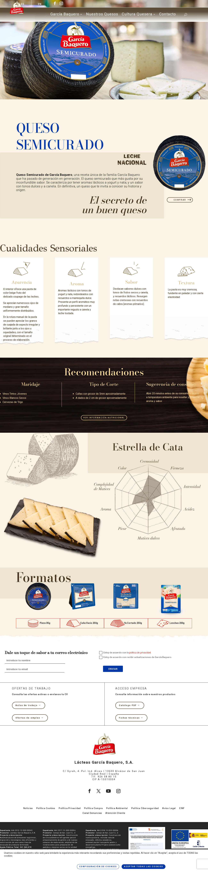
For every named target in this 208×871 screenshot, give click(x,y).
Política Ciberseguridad (145, 808)
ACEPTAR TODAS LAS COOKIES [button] (143, 866)
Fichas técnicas (129, 717)
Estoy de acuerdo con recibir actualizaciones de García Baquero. (135, 657)
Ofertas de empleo (28, 717)
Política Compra (93, 808)
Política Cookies (45, 808)
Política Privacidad (70, 808)
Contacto (167, 15)
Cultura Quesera (137, 15)
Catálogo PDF (128, 705)
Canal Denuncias (92, 813)
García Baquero (64, 15)
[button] (20, 601)
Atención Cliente (115, 813)
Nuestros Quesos (102, 15)
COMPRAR (180, 199)
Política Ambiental (117, 808)
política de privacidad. (140, 652)
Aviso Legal (169, 808)
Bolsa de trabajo (27, 705)
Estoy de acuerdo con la (125, 652)
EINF (182, 808)
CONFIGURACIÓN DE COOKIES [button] (98, 866)
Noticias (28, 808)
